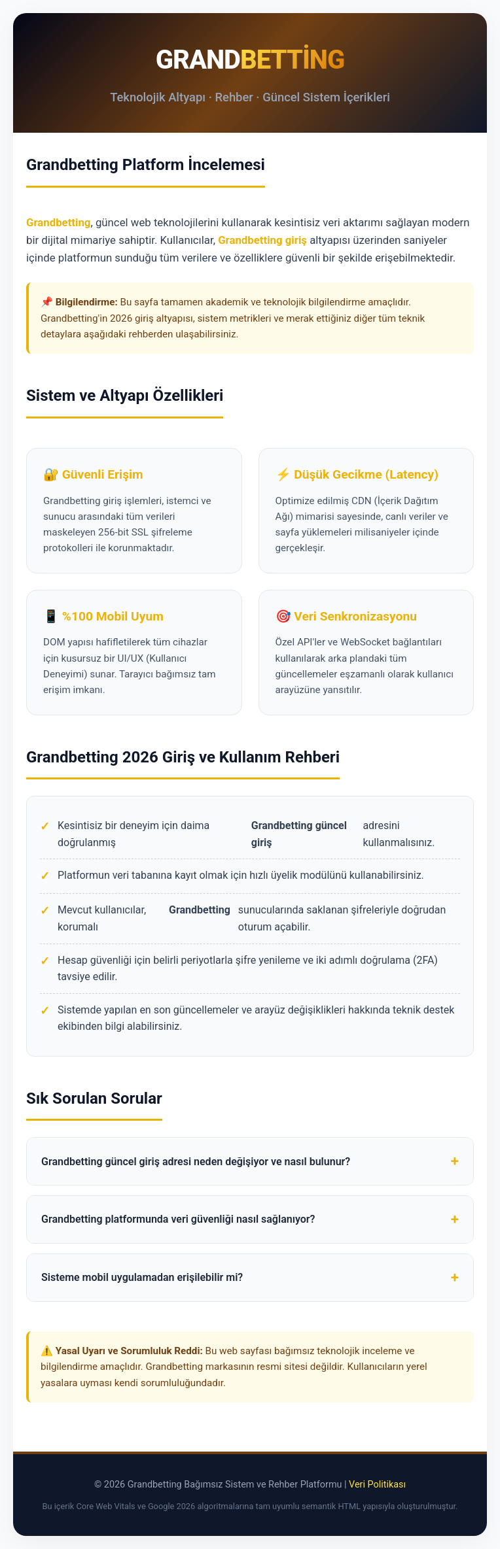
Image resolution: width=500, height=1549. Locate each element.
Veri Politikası (377, 1484)
